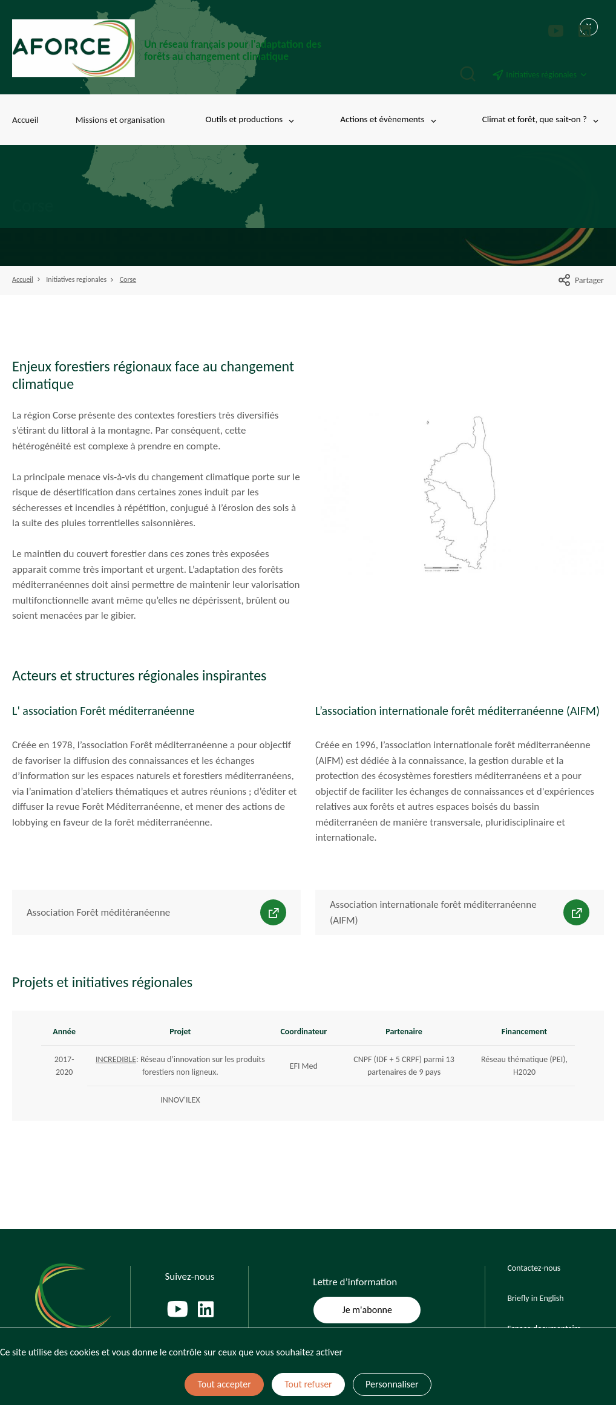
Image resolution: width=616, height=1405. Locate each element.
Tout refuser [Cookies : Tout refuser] (308, 1384)
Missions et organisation (120, 119)
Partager (580, 280)
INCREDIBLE (116, 1059)
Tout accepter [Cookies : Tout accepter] (224, 1384)
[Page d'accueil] (169, 48)
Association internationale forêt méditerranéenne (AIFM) (433, 912)
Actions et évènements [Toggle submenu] (388, 119)
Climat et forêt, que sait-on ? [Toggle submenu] (541, 119)
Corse (128, 279)
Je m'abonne (367, 1309)
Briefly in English (535, 1298)
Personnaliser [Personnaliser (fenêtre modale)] (392, 1384)
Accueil (25, 119)
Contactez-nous (533, 1268)
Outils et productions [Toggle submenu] (251, 119)
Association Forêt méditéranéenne (98, 912)
